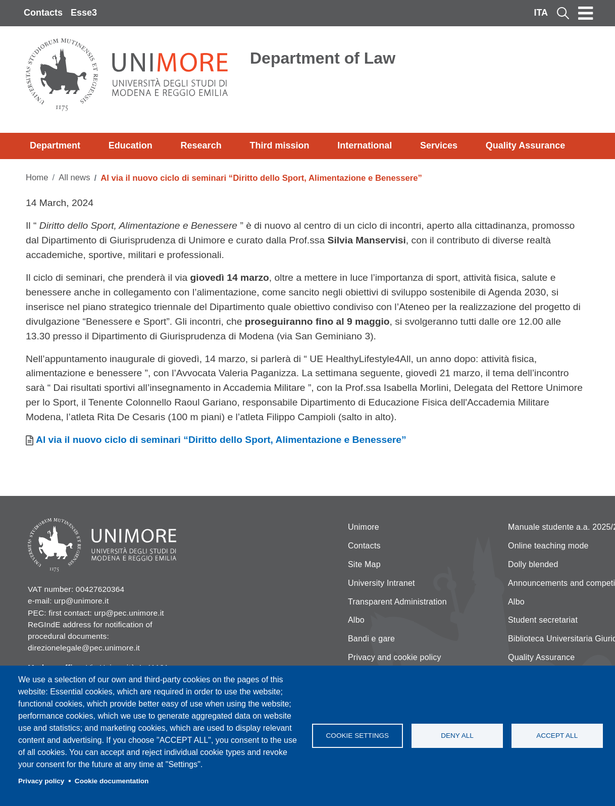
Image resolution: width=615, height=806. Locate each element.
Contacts (43, 13)
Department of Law (322, 58)
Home (37, 177)
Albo (356, 620)
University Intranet (381, 583)
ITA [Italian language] (541, 13)
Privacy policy (41, 781)
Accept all (557, 735)
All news (74, 177)
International (364, 145)
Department (55, 145)
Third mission (279, 145)
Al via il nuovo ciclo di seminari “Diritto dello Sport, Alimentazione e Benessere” (221, 439)
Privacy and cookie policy (394, 657)
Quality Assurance (525, 145)
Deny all (457, 735)
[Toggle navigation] (585, 13)
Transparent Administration (397, 601)
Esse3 (84, 13)
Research (201, 145)
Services (438, 145)
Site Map (364, 564)
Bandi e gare (371, 638)
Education (130, 145)
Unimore (363, 527)
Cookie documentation (112, 781)
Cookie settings (357, 735)
